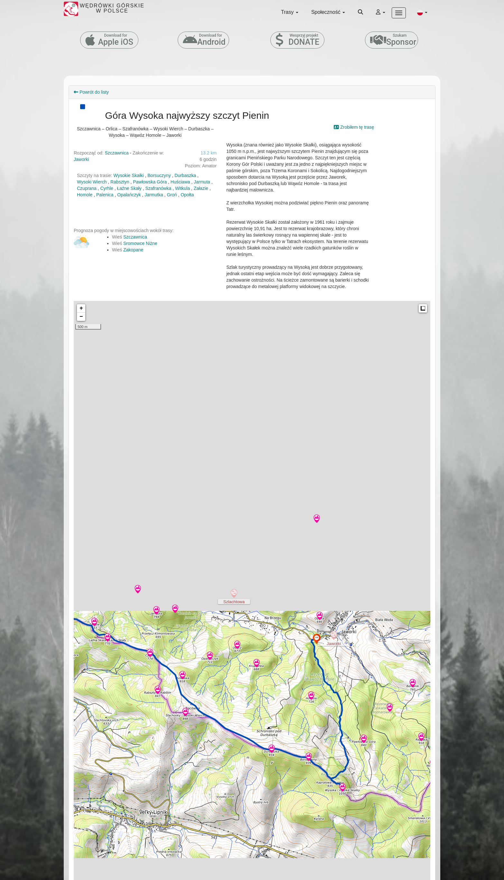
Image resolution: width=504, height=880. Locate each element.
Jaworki (81, 159)
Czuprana (87, 188)
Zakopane (133, 249)
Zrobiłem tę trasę (354, 127)
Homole (84, 194)
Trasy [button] (289, 12)
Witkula (182, 188)
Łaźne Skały (129, 188)
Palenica (105, 194)
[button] (422, 12)
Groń (172, 194)
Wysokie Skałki (129, 175)
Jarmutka (154, 194)
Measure (423, 308)
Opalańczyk (129, 194)
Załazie (201, 188)
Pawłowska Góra (150, 181)
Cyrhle (106, 188)
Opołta (187, 194)
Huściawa (180, 181)
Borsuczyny (159, 175)
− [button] (81, 317)
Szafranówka (159, 188)
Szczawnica (117, 152)
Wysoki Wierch (92, 181)
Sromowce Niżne (140, 243)
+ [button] (81, 308)
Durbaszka (185, 175)
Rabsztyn (119, 181)
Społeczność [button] (328, 12)
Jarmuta (202, 181)
